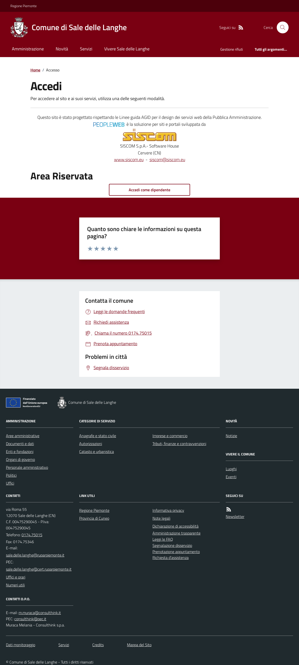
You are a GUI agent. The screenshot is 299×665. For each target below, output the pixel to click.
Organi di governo (20, 459)
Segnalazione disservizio (172, 545)
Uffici (10, 483)
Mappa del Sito (139, 645)
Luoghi (231, 469)
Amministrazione (28, 48)
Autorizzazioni (90, 444)
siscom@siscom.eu (167, 159)
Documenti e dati (20, 444)
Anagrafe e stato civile (97, 436)
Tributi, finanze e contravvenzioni (179, 444)
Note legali (161, 518)
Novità (62, 48)
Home (35, 70)
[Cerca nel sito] (281, 27)
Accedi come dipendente (149, 190)
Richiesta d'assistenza (170, 557)
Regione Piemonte (23, 5)
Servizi (86, 48)
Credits (98, 645)
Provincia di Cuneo (94, 518)
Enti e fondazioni (19, 451)
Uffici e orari (15, 577)
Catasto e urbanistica (96, 451)
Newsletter (235, 516)
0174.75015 (32, 535)
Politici (11, 475)
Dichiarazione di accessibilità (175, 526)
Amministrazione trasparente (176, 533)
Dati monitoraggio (20, 645)
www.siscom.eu (129, 159)
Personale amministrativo (27, 467)
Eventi (231, 477)
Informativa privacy (168, 510)
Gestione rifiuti (231, 49)
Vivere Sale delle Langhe (127, 48)
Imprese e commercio (169, 436)
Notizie (231, 436)
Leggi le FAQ (162, 539)
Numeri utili (15, 585)
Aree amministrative (22, 436)
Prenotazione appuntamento (176, 552)
